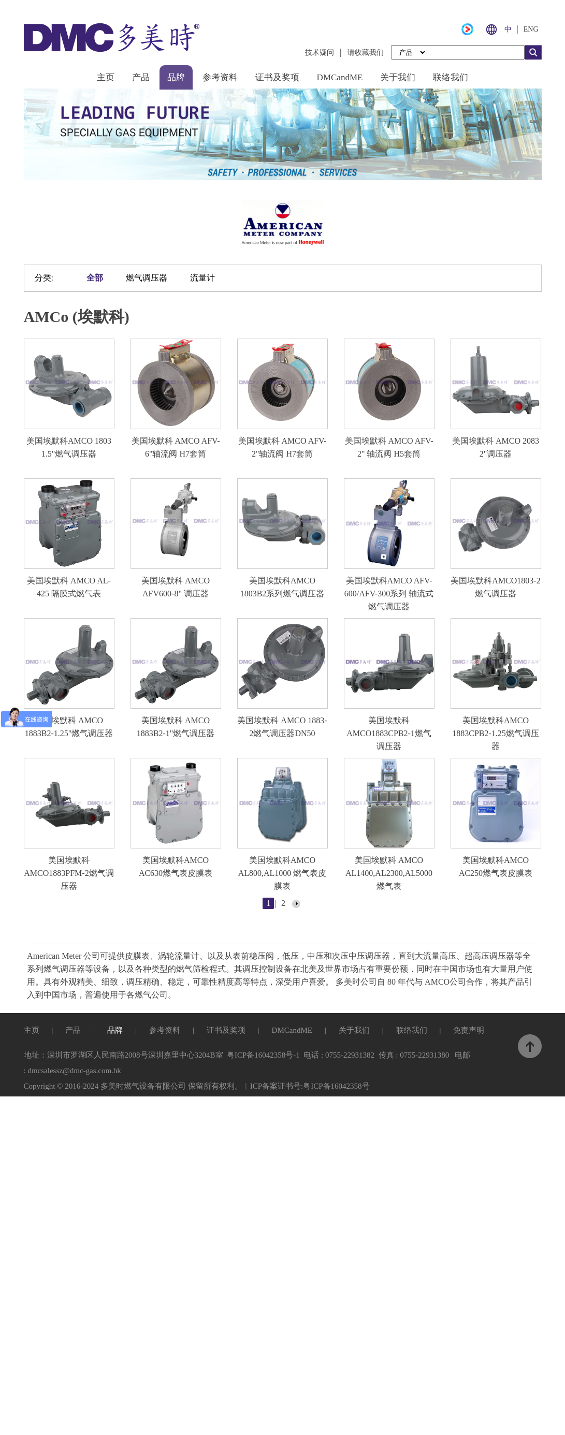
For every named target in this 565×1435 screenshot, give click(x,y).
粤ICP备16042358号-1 (263, 1052)
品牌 (176, 77)
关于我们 (397, 77)
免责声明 (468, 1027)
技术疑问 (319, 52)
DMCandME (340, 77)
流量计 (202, 276)
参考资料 (220, 77)
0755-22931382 (349, 1052)
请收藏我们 (365, 52)
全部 (94, 276)
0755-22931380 (424, 1052)
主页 (105, 77)
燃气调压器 (146, 276)
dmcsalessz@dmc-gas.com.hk (74, 1067)
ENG (531, 29)
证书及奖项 (277, 77)
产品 (141, 77)
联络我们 (450, 77)
